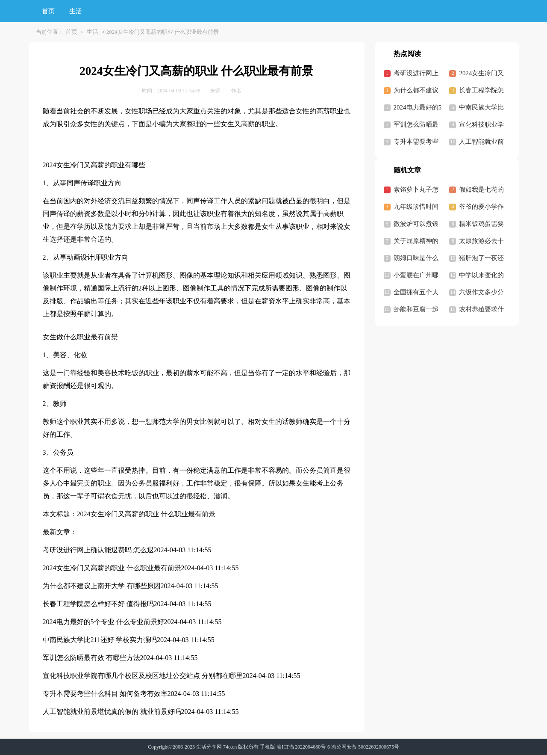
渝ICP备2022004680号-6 (303, 747)
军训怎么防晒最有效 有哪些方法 (91, 657)
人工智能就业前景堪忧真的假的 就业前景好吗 (112, 711)
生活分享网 (209, 747)
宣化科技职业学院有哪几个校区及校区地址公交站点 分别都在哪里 (143, 675)
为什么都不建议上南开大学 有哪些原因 (102, 585)
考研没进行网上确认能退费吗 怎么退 (98, 550)
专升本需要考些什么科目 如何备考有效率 (105, 693)
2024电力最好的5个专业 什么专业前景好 (103, 621)
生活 (75, 11)
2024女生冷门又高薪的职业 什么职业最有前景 (146, 514)
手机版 (267, 747)
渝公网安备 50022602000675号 (365, 747)
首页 (48, 11)
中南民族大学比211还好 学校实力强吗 (100, 639)
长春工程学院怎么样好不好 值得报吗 (98, 603)
